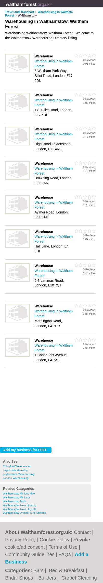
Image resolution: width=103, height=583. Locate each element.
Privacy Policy (20, 539)
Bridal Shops (19, 578)
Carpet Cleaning (79, 578)
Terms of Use (63, 547)
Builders (47, 578)
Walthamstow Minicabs (16, 497)
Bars (39, 570)
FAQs (65, 554)
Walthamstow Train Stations (19, 505)
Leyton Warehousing (15, 470)
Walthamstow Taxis (14, 501)
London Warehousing (15, 478)
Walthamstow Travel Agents (19, 509)
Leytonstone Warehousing (18, 474)
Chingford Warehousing (17, 466)
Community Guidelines (29, 554)
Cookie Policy (54, 539)
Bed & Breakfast (67, 570)
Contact (82, 532)
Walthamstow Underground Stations (24, 512)
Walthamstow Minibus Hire (19, 493)
